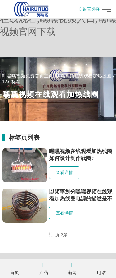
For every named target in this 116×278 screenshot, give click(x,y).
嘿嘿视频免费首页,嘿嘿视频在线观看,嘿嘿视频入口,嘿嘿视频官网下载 (58, 19)
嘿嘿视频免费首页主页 (30, 75)
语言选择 (89, 9)
